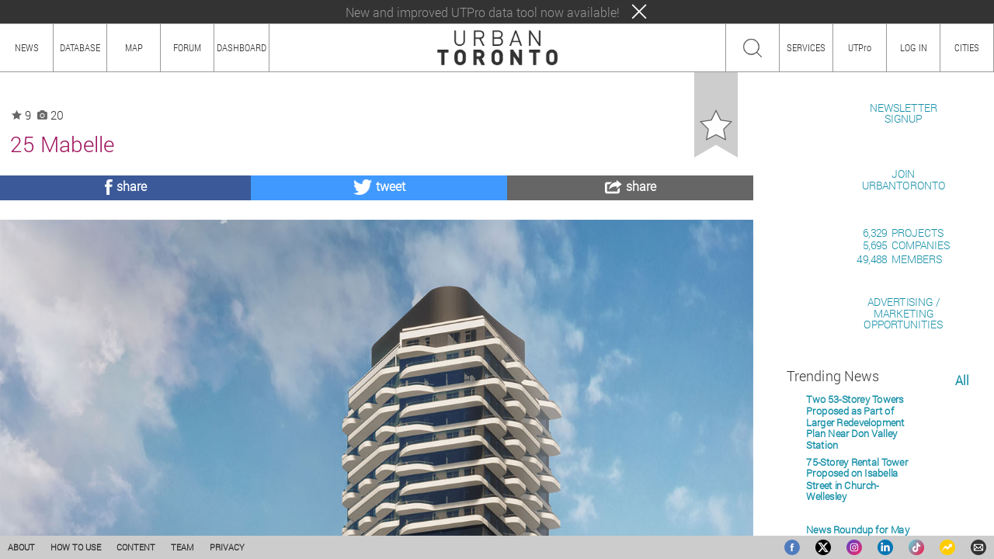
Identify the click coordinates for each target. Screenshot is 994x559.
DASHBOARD (241, 47)
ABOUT (21, 547)
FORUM (187, 47)
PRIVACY (227, 547)
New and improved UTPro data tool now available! (483, 12)
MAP (134, 47)
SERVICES (806, 47)
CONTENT (135, 547)
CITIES (966, 47)
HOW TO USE (75, 547)
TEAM (182, 547)
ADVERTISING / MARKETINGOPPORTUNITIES (903, 492)
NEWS (27, 47)
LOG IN (913, 47)
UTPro (859, 47)
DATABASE (80, 47)
